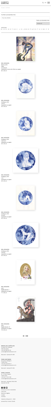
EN (45, 2)
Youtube (6, 388)
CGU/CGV (3, 391)
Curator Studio (11, 401)
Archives (8, 7)
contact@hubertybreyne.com (8, 351)
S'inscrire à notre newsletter (8, 389)
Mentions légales (5, 393)
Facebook (2, 388)
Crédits (3, 395)
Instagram (4, 388)
